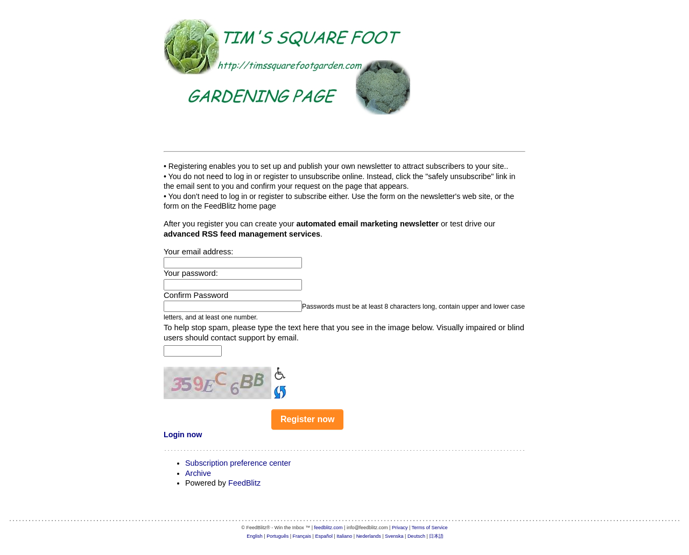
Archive (198, 473)
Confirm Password (196, 295)
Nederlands (368, 536)
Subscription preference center (238, 463)
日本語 (436, 536)
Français (302, 536)
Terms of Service (430, 527)
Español (324, 536)
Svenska (394, 536)
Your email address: (198, 251)
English (255, 536)
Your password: (191, 273)
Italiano (344, 536)
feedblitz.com (328, 527)
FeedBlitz (244, 483)
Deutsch (416, 536)
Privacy (400, 527)
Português (277, 536)
